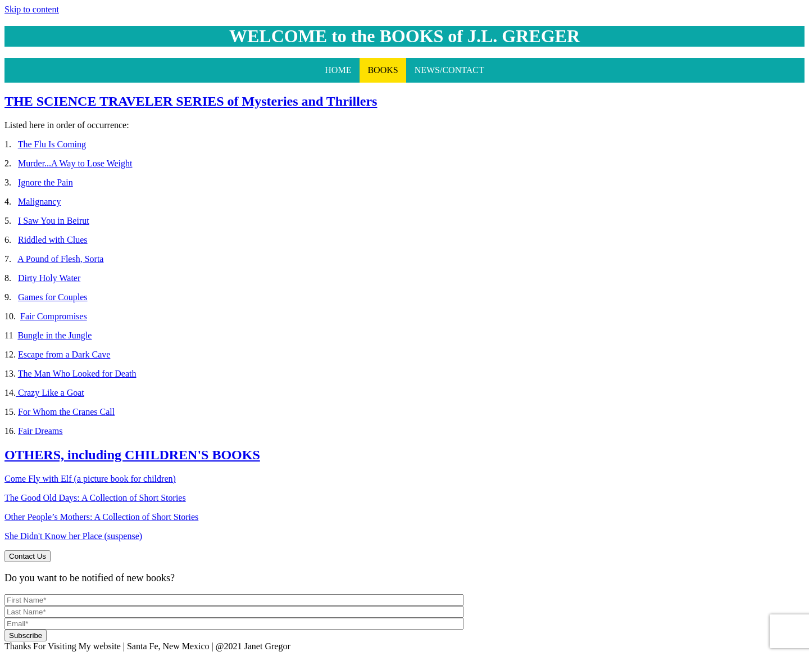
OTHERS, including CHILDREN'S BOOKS (132, 454)
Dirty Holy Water (49, 278)
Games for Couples (53, 297)
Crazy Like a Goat (50, 392)
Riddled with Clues (53, 240)
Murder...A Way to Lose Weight (75, 163)
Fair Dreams (40, 431)
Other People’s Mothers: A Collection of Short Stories (101, 517)
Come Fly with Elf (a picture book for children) (90, 478)
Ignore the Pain (45, 182)
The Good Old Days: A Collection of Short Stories (95, 498)
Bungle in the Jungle (54, 335)
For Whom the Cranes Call (66, 412)
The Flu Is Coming (52, 144)
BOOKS (382, 70)
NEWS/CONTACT (449, 70)
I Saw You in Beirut (53, 220)
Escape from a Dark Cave (64, 354)
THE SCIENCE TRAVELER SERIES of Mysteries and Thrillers (190, 101)
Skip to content (31, 9)
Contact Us (27, 556)
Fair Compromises (53, 316)
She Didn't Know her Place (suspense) (73, 536)
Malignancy (39, 201)
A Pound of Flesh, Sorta (60, 259)
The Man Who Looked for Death (77, 373)
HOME (338, 70)
